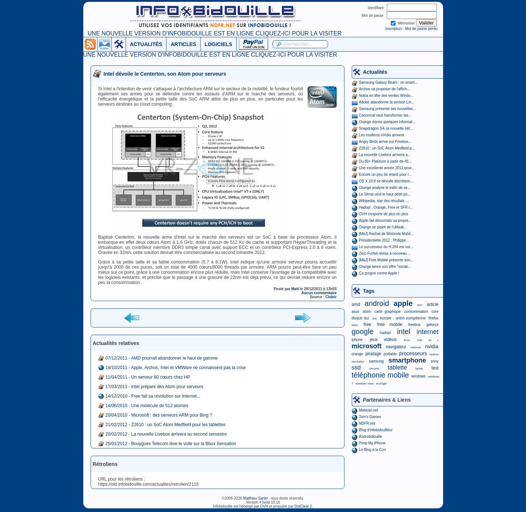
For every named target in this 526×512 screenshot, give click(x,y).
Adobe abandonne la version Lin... (387, 102)
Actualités (375, 72)
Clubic (331, 297)
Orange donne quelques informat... (387, 122)
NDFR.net (367, 423)
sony (434, 361)
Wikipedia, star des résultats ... (384, 201)
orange (357, 354)
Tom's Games (370, 417)
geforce (432, 325)
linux (407, 340)
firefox (433, 318)
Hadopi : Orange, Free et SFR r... (386, 207)
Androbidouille (370, 437)
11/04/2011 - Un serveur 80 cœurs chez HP (148, 377)
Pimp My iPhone (372, 443)
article (432, 304)
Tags (369, 291)
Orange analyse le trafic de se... (385, 188)
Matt (295, 289)
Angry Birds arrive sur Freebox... (385, 142)
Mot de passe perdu (421, 29)
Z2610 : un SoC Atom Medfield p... (387, 148)
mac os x (428, 340)
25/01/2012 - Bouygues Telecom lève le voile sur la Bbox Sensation (171, 443)
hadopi (385, 333)
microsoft (367, 346)
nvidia (432, 346)
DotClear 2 (303, 506)
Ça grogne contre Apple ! (379, 273)
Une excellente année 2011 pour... (387, 168)
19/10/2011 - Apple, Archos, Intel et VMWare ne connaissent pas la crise (176, 367)
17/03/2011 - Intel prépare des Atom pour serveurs (154, 386)
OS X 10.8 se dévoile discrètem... (386, 181)
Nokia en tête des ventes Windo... (386, 96)
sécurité (374, 368)
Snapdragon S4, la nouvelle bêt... (386, 128)
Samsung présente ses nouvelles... (387, 109)
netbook (416, 347)
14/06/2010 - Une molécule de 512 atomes (147, 405)
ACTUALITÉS (146, 44)
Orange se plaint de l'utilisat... (383, 227)
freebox (414, 325)
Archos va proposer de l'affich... (384, 89)
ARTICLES (183, 44)
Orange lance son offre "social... (385, 267)
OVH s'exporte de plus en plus (383, 214)
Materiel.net (368, 410)
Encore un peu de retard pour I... (385, 174)
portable (390, 354)
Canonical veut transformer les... (385, 115)
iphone (357, 340)
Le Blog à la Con (372, 450)
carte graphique (387, 312)
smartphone (407, 360)
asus (355, 312)
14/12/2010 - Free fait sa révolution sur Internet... (153, 396)
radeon (434, 354)
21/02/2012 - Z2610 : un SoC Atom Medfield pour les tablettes (166, 424)
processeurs (413, 353)
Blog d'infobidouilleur (376, 430)
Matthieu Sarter (255, 498)
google (363, 331)
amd (356, 304)
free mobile (389, 324)
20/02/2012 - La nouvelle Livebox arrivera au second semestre (166, 434)
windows (419, 376)
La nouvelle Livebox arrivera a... (385, 155)
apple (403, 303)
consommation (416, 312)
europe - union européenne (403, 318)
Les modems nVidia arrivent (381, 135)
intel (404, 331)
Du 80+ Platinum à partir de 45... (385, 161)
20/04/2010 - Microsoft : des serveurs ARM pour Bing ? (159, 415)
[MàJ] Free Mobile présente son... (386, 260)
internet (427, 331)
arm (419, 305)
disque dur (360, 318)
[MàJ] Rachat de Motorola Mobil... (386, 234)
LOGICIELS (218, 44)
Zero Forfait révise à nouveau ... (385, 253)
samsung (376, 361)
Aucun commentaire (318, 293)
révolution (358, 361)
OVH (264, 506)
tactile (419, 368)
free (367, 324)
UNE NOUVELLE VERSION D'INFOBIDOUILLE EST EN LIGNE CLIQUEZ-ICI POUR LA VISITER (215, 33)
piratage (373, 353)
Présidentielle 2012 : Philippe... (384, 240)
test (434, 368)
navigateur (396, 346)
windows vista (364, 383)
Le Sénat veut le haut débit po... (385, 194)
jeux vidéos (383, 339)
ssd (356, 367)
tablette (397, 367)
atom (367, 312)
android (377, 303)
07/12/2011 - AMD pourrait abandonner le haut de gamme (162, 358)
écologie (381, 383)
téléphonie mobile (380, 375)
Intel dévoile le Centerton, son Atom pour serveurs (165, 74)
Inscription (393, 29)
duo (374, 318)
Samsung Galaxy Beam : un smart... (388, 82)
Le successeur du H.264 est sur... (386, 247)
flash (355, 325)
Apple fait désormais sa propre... (385, 221)
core (434, 312)
